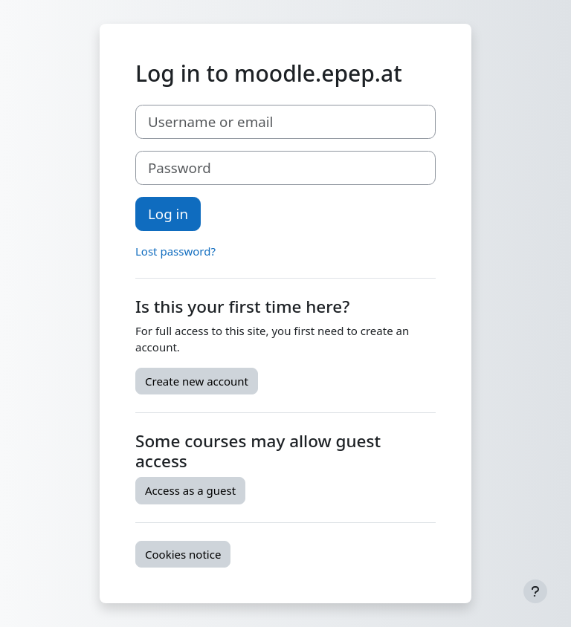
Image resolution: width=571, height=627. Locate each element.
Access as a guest (190, 490)
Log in (168, 213)
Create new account (196, 381)
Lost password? (175, 251)
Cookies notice (183, 554)
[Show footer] (535, 591)
